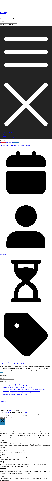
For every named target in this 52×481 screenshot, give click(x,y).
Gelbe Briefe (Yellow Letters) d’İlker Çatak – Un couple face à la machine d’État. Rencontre (23, 384)
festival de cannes (42, 362)
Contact (4, 134)
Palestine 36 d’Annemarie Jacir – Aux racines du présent (15, 394)
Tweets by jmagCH (4, 401)
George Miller (10, 363)
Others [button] (1, 475)
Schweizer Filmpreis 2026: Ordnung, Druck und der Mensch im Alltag (18, 387)
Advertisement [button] (3, 468)
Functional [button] (2, 447)
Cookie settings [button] (3, 417)
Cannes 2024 (3, 142)
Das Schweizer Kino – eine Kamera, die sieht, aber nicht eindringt (17, 385)
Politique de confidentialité (8, 137)
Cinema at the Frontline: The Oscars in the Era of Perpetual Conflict (17, 396)
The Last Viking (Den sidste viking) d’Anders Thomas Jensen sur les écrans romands (21, 391)
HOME (4, 136)
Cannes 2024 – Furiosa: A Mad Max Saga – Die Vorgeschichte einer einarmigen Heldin (18, 145)
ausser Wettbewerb (19, 362)
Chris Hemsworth (34, 362)
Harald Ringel (3, 254)
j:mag (3, 12)
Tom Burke (23, 363)
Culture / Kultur (15, 142)
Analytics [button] (2, 461)
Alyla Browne (3, 362)
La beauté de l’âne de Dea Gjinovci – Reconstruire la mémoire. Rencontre (19, 392)
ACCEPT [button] (10, 417)
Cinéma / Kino (9, 142)
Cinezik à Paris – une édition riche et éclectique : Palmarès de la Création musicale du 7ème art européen (25, 389)
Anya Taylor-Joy (10, 362)
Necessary (4, 440)
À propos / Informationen (8, 132)
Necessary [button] (2, 438)
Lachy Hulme (17, 363)
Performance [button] (3, 454)
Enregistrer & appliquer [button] (5, 480)
